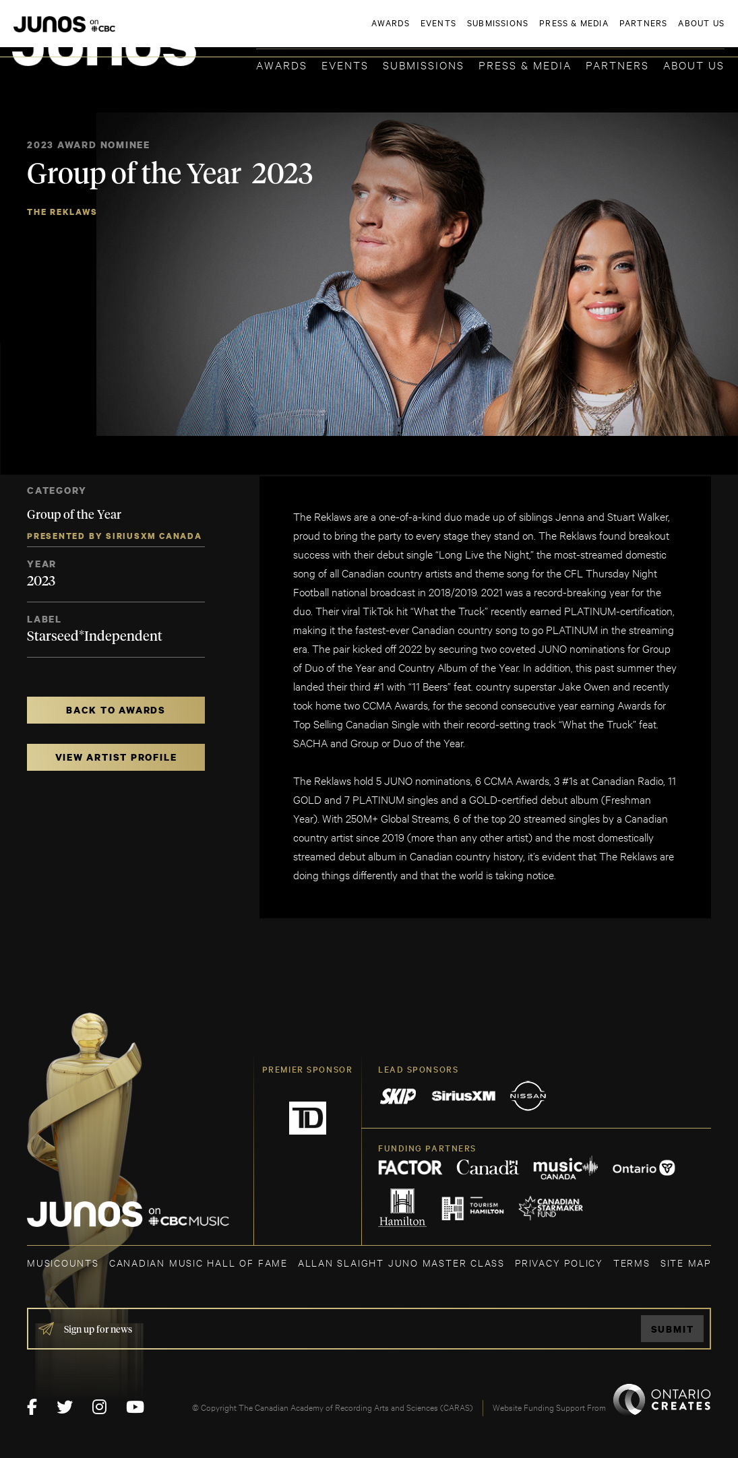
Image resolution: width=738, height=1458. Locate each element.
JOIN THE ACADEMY (537, 32)
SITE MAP (685, 1262)
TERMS (631, 1262)
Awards (281, 64)
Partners (617, 64)
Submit (672, 1329)
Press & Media (525, 64)
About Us (694, 64)
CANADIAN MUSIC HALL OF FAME (198, 1262)
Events (345, 64)
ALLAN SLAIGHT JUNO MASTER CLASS (401, 1262)
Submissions (423, 64)
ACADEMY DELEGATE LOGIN (661, 32)
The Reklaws (62, 212)
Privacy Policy (559, 1262)
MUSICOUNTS (63, 1262)
